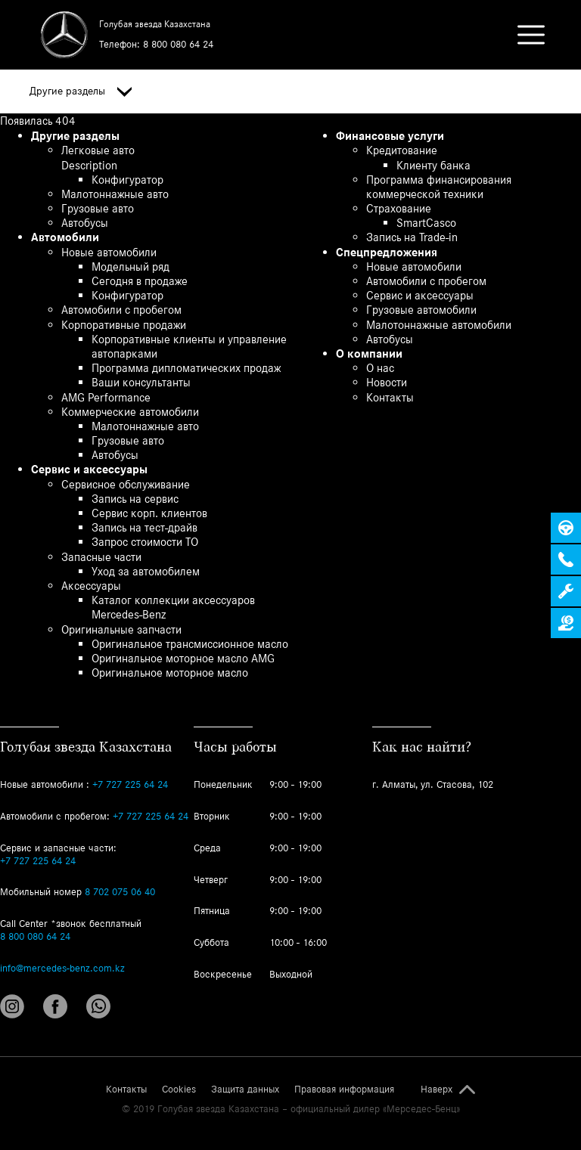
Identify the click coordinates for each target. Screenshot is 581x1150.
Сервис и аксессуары (89, 469)
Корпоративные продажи (123, 325)
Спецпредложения (386, 252)
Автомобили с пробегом (121, 309)
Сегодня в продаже (140, 281)
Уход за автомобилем (146, 571)
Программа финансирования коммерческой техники (438, 186)
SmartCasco (426, 222)
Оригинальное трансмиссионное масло (190, 644)
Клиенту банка (433, 165)
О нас (380, 368)
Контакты (390, 397)
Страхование (398, 208)
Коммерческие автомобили (130, 412)
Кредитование (401, 150)
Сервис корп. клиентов (149, 513)
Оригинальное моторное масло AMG (183, 658)
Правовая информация (344, 1089)
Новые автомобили (109, 252)
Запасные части (101, 557)
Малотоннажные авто (115, 194)
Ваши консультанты (141, 382)
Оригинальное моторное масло (170, 672)
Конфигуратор (127, 179)
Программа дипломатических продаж (186, 368)
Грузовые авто (97, 208)
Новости (386, 382)
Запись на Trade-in (412, 237)
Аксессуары (91, 585)
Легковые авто (98, 150)
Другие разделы (81, 91)
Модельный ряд (130, 266)
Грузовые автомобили (421, 309)
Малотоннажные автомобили (438, 325)
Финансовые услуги (390, 136)
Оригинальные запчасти (121, 629)
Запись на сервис (135, 498)
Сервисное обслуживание (125, 484)
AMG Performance (106, 397)
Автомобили (65, 237)
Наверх (436, 1089)
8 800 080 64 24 (178, 44)
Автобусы (84, 222)
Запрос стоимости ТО (145, 542)
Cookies (179, 1089)
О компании (369, 353)
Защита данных (245, 1089)
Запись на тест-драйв (144, 527)
